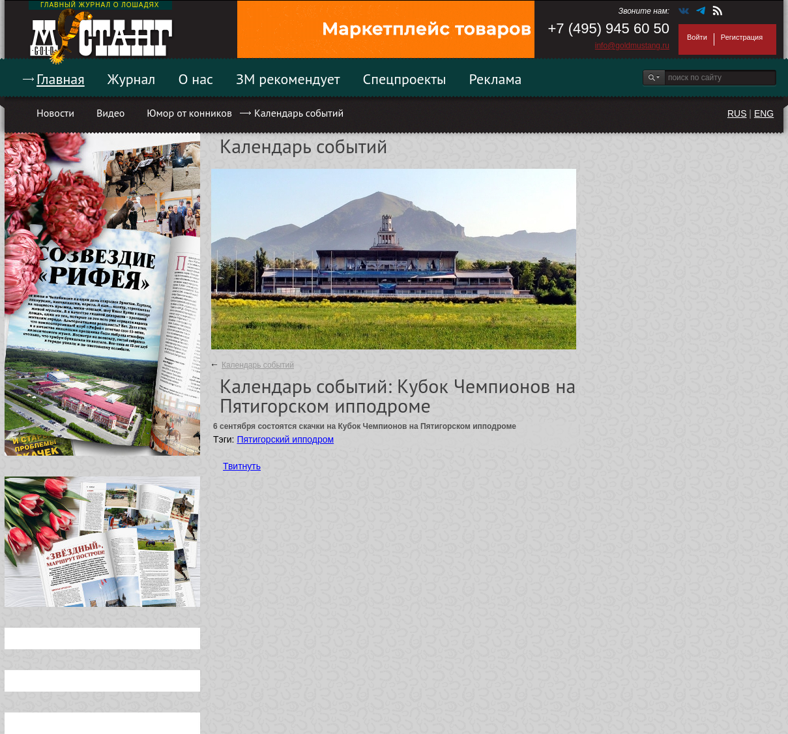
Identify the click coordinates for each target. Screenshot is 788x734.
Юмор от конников (189, 112)
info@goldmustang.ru (632, 45)
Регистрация (742, 37)
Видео (110, 112)
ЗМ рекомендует (288, 79)
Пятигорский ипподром (285, 439)
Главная (60, 79)
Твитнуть (242, 466)
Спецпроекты (404, 79)
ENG (764, 113)
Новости (55, 112)
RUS (737, 113)
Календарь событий (298, 112)
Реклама (495, 79)
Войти (697, 37)
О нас (195, 79)
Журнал (132, 79)
